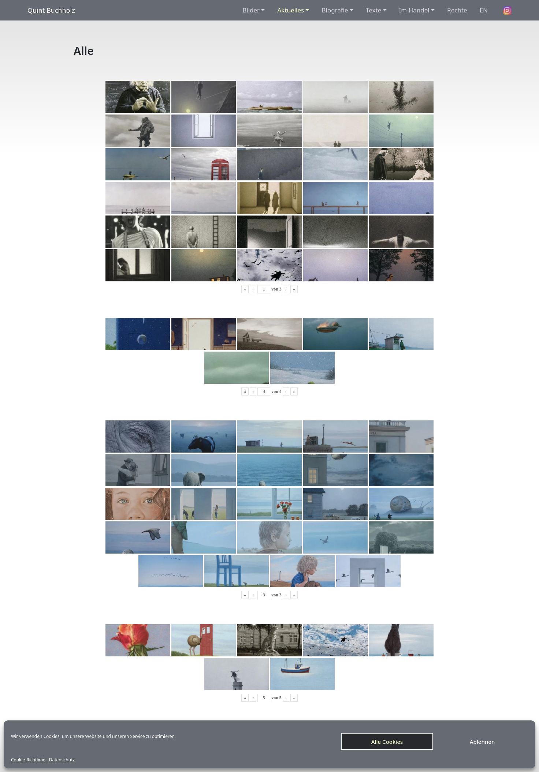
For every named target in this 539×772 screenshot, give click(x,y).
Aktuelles (290, 10)
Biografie (334, 10)
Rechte (457, 10)
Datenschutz (62, 760)
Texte (373, 10)
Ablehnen (482, 741)
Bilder (251, 10)
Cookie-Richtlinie (28, 760)
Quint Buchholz (51, 10)
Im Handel (414, 10)
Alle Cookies (387, 741)
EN (484, 10)
